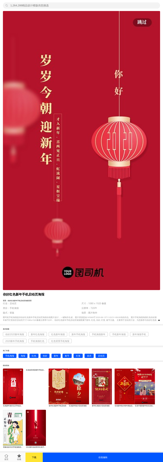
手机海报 (9, 355)
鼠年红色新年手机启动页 (57, 406)
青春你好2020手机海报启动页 (13, 447)
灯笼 (78, 355)
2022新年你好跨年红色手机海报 (36, 447)
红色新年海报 (58, 334)
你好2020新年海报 (14, 334)
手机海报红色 (37, 341)
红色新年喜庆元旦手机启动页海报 (13, 406)
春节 (67, 355)
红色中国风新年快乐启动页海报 (145, 406)
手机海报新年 (98, 334)
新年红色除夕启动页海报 (101, 406)
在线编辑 (102, 457)
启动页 (101, 355)
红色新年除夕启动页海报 (78, 406)
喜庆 (89, 355)
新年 (56, 355)
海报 (23, 355)
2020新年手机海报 (14, 341)
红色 (34, 355)
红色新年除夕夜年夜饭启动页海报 (125, 406)
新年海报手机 (139, 334)
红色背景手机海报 (60, 341)
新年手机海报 (78, 334)
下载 (34, 457)
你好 (45, 355)
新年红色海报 (37, 334)
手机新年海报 (119, 334)
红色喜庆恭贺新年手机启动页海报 (36, 370)
